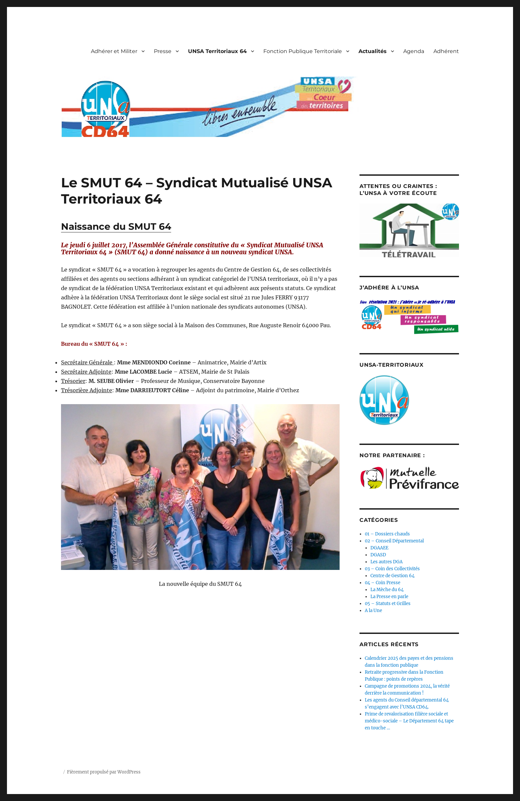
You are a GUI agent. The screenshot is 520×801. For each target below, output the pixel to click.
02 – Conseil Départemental (394, 541)
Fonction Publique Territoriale (302, 51)
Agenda (413, 51)
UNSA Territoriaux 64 (217, 51)
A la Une (373, 610)
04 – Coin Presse (382, 582)
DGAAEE (379, 548)
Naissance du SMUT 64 (116, 226)
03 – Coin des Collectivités (392, 569)
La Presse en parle (389, 596)
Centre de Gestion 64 (392, 576)
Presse (162, 51)
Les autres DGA (386, 562)
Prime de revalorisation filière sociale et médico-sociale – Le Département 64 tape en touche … (409, 721)
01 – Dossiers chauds (387, 534)
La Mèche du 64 (387, 589)
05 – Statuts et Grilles (388, 603)
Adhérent (446, 51)
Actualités (372, 51)
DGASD (378, 555)
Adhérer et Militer (114, 51)
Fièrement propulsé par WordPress (104, 772)
